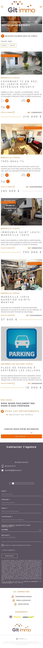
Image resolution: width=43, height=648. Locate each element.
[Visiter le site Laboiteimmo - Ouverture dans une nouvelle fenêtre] (21, 639)
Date (12, 45)
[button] (10, 483)
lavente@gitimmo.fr (13, 470)
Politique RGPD (19, 644)
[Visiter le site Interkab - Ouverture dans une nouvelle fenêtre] (28, 617)
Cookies (26, 644)
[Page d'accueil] (21, 7)
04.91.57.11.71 (10, 466)
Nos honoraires (25, 643)
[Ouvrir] (2, 7)
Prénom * (6, 499)
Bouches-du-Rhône (21, 415)
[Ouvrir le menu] (41, 7)
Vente (29, 21)
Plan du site (6, 643)
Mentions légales (15, 643)
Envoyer (9, 556)
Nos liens (37, 643)
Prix (4, 45)
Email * (5, 508)
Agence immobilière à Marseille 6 (13, 21)
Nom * (4, 491)
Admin (32, 643)
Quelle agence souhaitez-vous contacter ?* (16, 526)
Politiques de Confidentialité (31, 581)
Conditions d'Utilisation (7, 582)
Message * (6, 535)
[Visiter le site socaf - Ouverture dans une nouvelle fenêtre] (17, 617)
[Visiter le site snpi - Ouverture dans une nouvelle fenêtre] (10, 617)
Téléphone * (7, 516)
